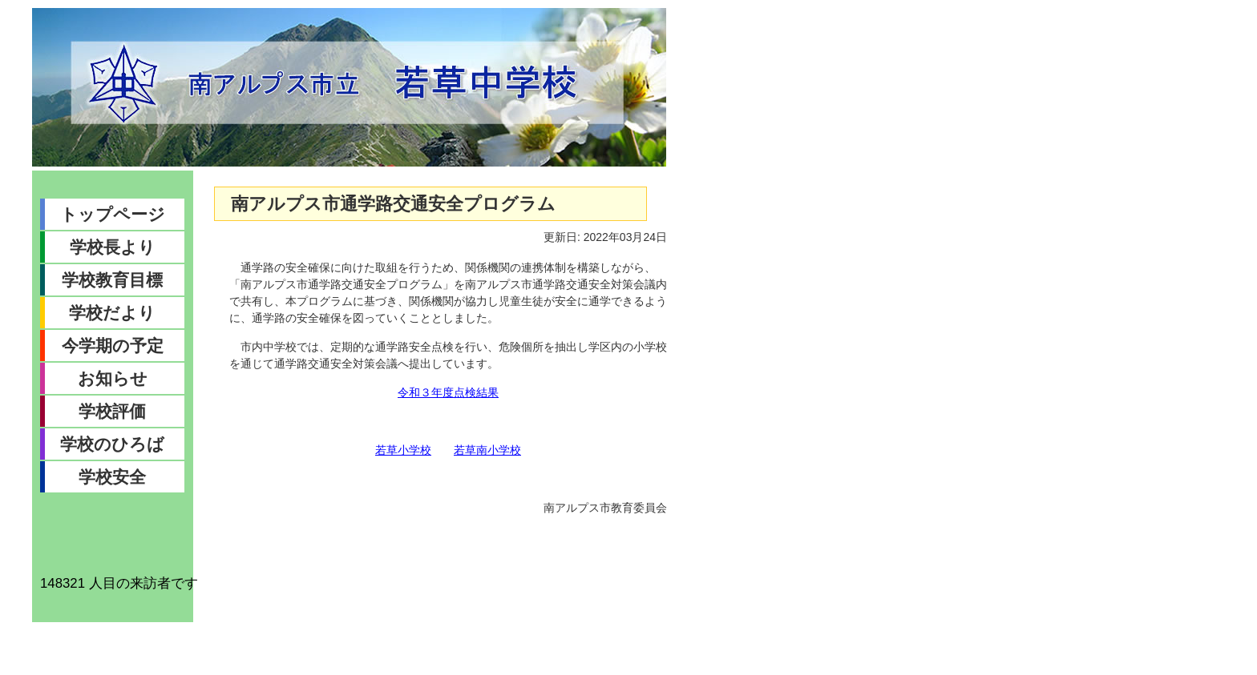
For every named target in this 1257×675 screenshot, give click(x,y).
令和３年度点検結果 (448, 392)
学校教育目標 (112, 280)
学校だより (112, 312)
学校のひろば (112, 444)
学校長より (113, 247)
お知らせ (113, 378)
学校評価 (112, 411)
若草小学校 (403, 450)
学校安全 (112, 477)
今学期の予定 (113, 345)
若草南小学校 (487, 450)
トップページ (112, 214)
